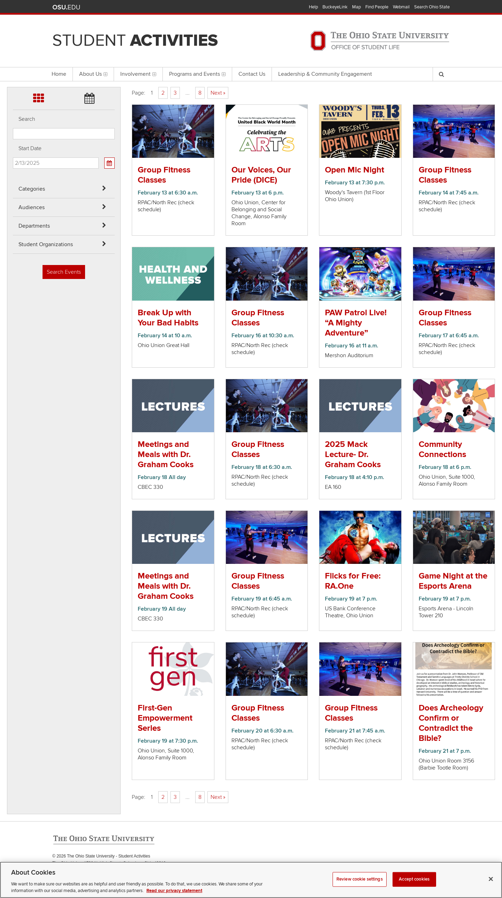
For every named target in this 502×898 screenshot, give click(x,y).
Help (313, 7)
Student (135, 40)
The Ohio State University (66, 7)
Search (26, 119)
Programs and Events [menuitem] (197, 74)
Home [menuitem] (59, 74)
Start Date (29, 148)
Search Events (64, 271)
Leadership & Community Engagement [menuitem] (325, 74)
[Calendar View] (109, 163)
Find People (376, 7)
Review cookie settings (359, 888)
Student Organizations (45, 244)
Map (356, 7)
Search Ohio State (432, 7)
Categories (31, 188)
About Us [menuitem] (93, 74)
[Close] (491, 888)
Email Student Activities (118, 870)
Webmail (401, 7)
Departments (34, 225)
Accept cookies (414, 888)
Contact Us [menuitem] (251, 74)
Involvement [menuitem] (138, 74)
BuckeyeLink (335, 7)
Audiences (31, 207)
